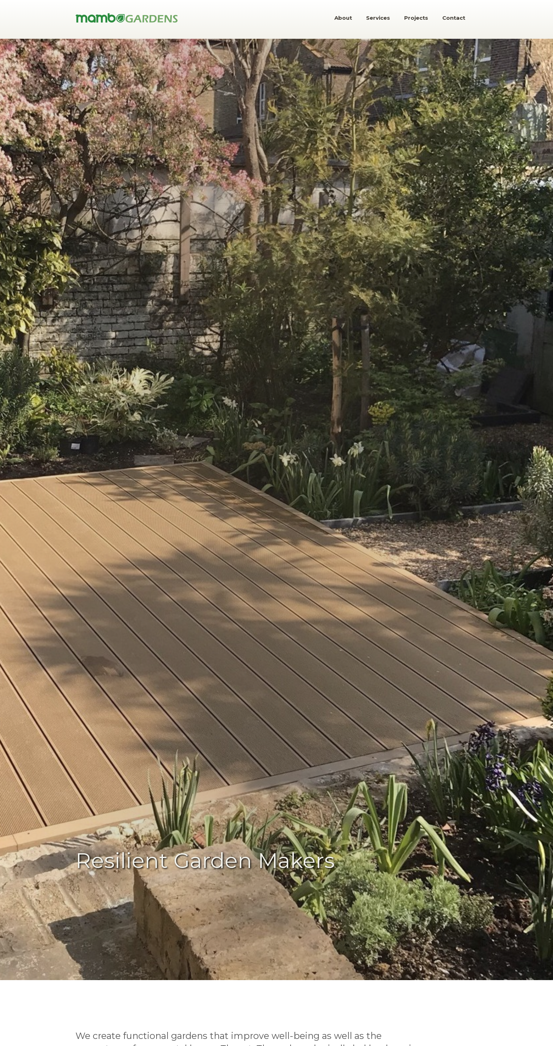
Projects (416, 17)
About (343, 17)
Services (378, 17)
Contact (453, 17)
